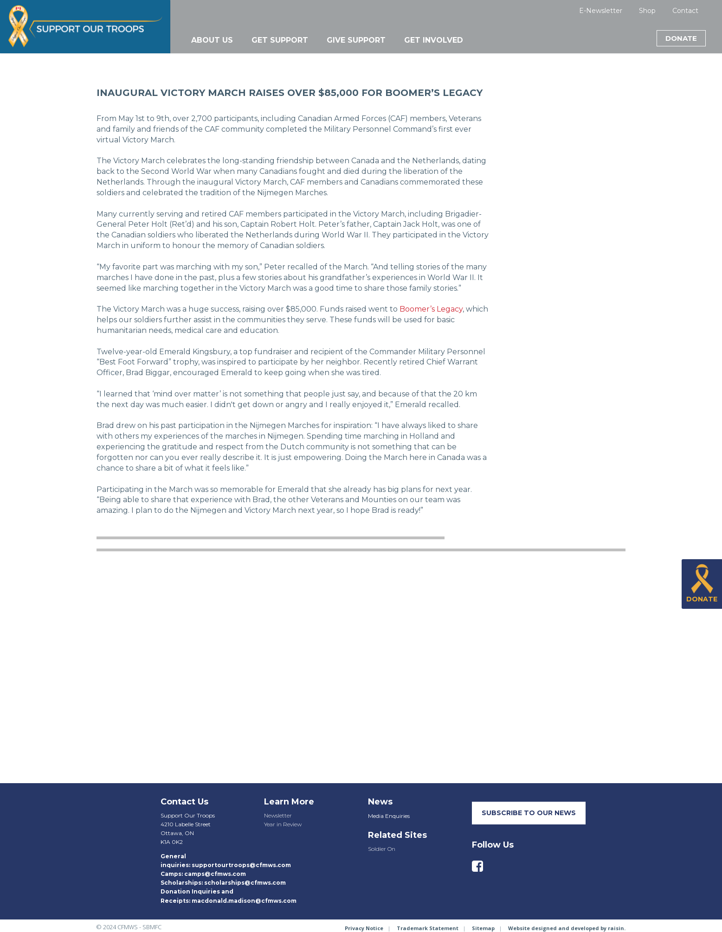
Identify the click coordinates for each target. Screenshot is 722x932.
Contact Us (184, 802)
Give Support (356, 40)
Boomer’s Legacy (431, 309)
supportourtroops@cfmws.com (241, 865)
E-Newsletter (600, 10)
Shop (647, 10)
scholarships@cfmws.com (245, 882)
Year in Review (283, 824)
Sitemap (483, 928)
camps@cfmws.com (215, 873)
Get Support (279, 40)
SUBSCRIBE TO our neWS (529, 813)
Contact (685, 10)
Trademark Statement (427, 928)
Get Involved (433, 40)
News (380, 802)
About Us (212, 40)
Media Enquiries (389, 815)
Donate (681, 38)
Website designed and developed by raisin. (566, 928)
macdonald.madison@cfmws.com (244, 900)
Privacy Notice (364, 928)
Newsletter (278, 815)
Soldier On (381, 848)
